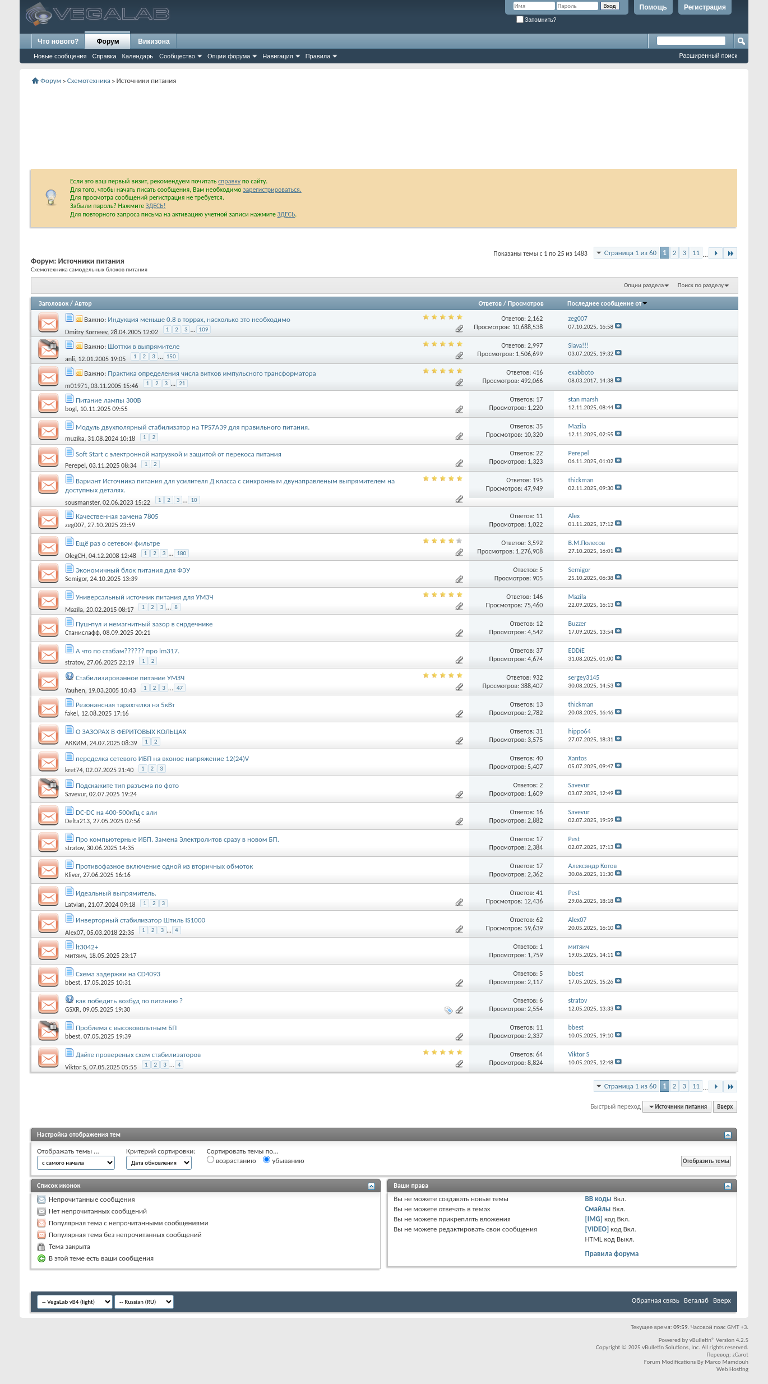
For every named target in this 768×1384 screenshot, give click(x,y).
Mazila (74, 609)
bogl (71, 409)
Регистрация (705, 7)
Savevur (75, 794)
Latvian (75, 904)
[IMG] (594, 1219)
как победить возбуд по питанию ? (129, 1001)
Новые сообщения (60, 56)
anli (70, 358)
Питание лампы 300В (108, 400)
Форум (107, 41)
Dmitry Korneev (86, 331)
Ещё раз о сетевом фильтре (118, 543)
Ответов (490, 303)
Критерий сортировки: (161, 1151)
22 (539, 453)
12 (539, 624)
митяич (75, 955)
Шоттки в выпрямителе (143, 346)
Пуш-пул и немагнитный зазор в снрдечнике (144, 624)
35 (539, 426)
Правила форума (612, 1253)
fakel (71, 713)
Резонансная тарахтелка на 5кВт (125, 704)
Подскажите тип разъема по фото (127, 785)
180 (181, 553)
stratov (74, 662)
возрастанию (231, 1160)
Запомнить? (536, 20)
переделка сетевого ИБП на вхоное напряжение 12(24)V (162, 758)
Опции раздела (644, 285)
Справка (104, 56)
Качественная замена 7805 (117, 516)
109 (204, 329)
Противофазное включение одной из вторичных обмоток (164, 866)
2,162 (535, 318)
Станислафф (82, 632)
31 (539, 731)
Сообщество (177, 56)
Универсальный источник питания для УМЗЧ (145, 597)
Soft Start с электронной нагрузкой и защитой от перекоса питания (178, 454)
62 (539, 920)
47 (180, 687)
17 (539, 399)
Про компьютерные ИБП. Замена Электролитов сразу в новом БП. (177, 839)
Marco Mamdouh (726, 1361)
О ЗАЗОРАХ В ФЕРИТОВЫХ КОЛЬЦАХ (131, 731)
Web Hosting (732, 1369)
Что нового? (58, 41)
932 (538, 677)
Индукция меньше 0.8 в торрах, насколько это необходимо (199, 319)
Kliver (72, 875)
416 (538, 372)
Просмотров (526, 303)
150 (171, 356)
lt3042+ (87, 947)
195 (538, 480)
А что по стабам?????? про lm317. (127, 651)
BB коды (598, 1198)
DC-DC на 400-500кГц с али (116, 812)
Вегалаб (696, 1300)
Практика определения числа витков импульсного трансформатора (212, 373)
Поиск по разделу (701, 285)
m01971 (76, 385)
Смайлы (597, 1209)
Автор (83, 303)
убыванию (283, 1160)
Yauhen (75, 690)
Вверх (725, 1106)
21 (182, 383)
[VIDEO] (597, 1229)
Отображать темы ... (68, 1151)
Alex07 (74, 932)
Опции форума (228, 56)
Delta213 (77, 821)
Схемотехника (88, 80)
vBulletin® (702, 1340)
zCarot (740, 1354)
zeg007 (74, 525)
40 (539, 758)
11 (696, 252)
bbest (72, 982)
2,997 (535, 345)
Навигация (277, 56)
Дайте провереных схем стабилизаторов (138, 1054)
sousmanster (82, 502)
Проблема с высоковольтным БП (126, 1027)
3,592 (535, 543)
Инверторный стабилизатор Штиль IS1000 (140, 920)
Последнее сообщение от (607, 303)
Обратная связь (655, 1300)
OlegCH (75, 556)
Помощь (653, 7)
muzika (74, 438)
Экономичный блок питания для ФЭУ (133, 570)
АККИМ (75, 743)
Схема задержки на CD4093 (118, 974)
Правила (318, 56)
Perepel (75, 465)
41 (539, 893)
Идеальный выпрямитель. (116, 893)
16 (539, 812)
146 (538, 597)
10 (194, 500)
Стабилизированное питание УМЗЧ (130, 677)
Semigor (76, 579)
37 (539, 650)
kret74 (74, 770)
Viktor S (75, 1067)
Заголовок (53, 303)
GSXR (72, 1009)
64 (539, 1054)
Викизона (153, 41)
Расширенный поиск (708, 55)
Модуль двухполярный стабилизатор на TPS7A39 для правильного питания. (193, 427)
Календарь (138, 56)
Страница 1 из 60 (630, 252)
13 (539, 704)
